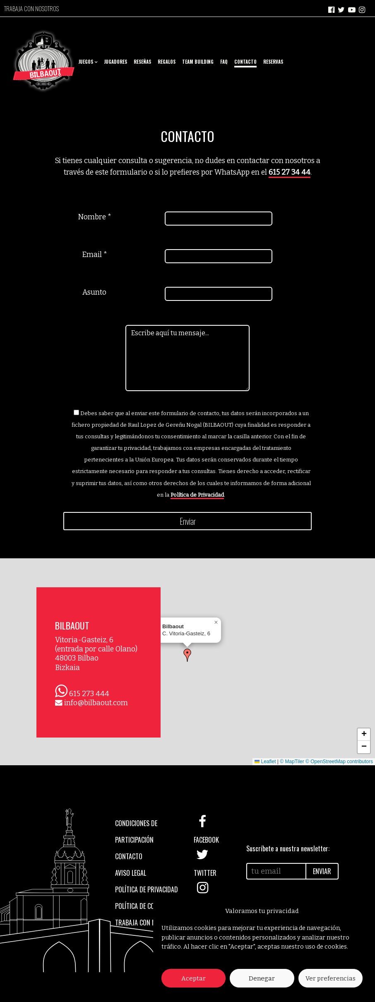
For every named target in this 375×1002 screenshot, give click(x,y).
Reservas (273, 61)
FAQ (224, 61)
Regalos (166, 61)
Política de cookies (142, 906)
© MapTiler (292, 761)
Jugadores (115, 61)
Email (94, 254)
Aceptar (193, 978)
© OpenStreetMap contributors (339, 761)
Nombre (94, 217)
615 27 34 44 (289, 172)
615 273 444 (89, 694)
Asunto (94, 292)
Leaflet (265, 761)
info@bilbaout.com (96, 703)
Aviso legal (130, 873)
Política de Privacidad (197, 495)
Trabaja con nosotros (31, 8)
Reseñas (142, 61)
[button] (187, 655)
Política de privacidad (146, 889)
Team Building (198, 61)
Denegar (262, 978)
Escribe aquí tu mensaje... (187, 358)
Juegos (85, 61)
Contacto (245, 61)
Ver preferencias (330, 978)
